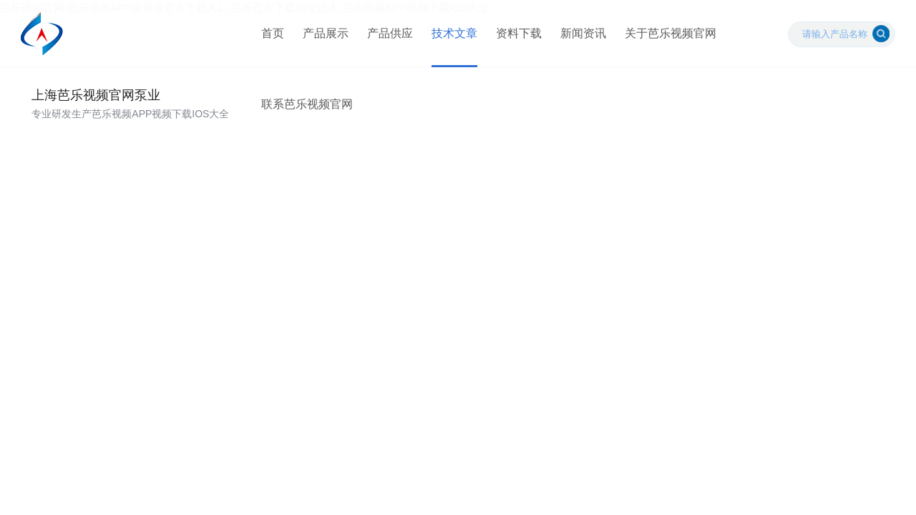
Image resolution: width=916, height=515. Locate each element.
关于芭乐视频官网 (669, 35)
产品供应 (388, 35)
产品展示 (324, 35)
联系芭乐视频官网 (305, 110)
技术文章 (453, 35)
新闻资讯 (582, 35)
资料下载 (517, 35)
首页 (271, 35)
